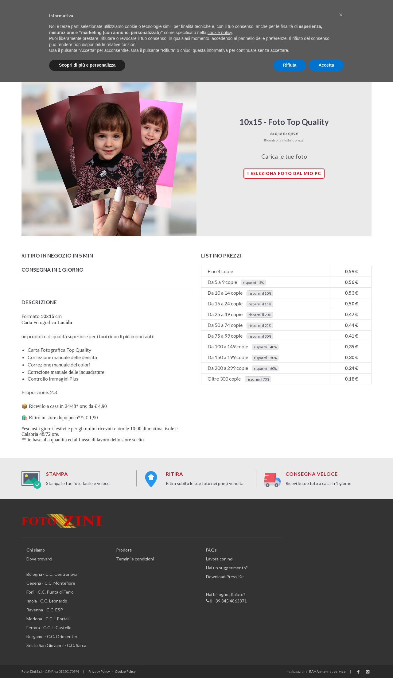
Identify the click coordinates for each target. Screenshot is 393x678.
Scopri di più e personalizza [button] (87, 65)
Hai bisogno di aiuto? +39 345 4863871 (226, 598)
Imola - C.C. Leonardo (46, 600)
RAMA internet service (327, 671)
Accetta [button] (326, 65)
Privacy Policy (99, 671)
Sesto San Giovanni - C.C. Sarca (56, 645)
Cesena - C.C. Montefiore (50, 583)
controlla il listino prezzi (284, 140)
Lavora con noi (219, 558)
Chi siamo (35, 549)
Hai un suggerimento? (227, 567)
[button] (341, 15)
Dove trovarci (39, 558)
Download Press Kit (225, 576)
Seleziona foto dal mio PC (284, 173)
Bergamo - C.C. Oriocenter (51, 636)
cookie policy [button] (220, 32)
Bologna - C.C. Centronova (51, 574)
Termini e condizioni (135, 558)
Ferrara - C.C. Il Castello (49, 627)
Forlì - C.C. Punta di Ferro (50, 592)
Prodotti (124, 549)
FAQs (211, 549)
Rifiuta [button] (290, 65)
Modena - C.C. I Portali (47, 618)
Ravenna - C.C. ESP (44, 609)
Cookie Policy (125, 671)
